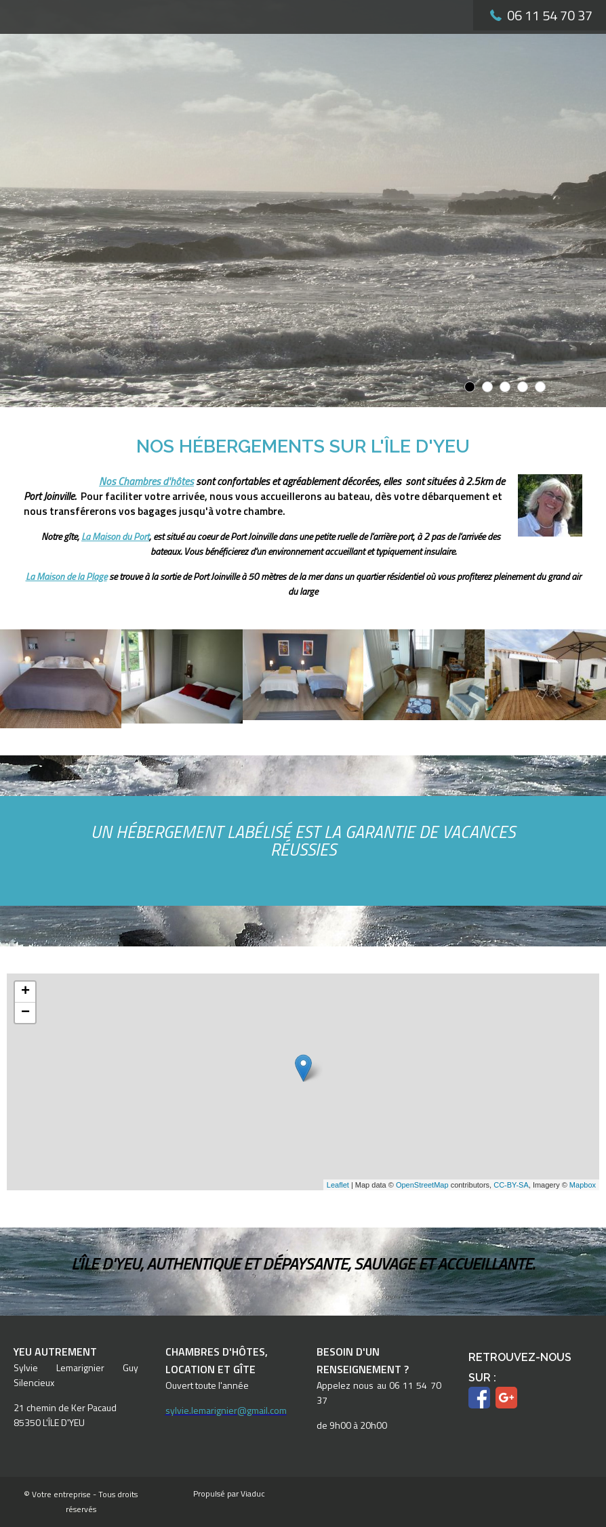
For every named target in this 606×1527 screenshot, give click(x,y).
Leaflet (338, 1185)
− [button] (25, 1013)
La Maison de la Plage (66, 576)
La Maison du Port (115, 536)
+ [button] (25, 992)
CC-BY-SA (511, 1185)
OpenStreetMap (422, 1185)
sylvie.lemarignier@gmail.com (226, 1410)
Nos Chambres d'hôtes (146, 481)
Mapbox (582, 1185)
